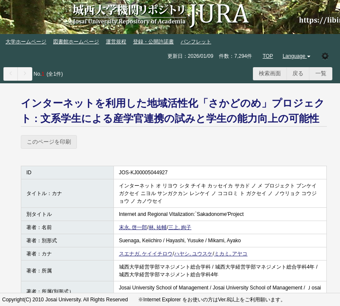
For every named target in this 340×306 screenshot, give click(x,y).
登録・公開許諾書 (153, 42)
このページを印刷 (49, 142)
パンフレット (196, 42)
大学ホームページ (26, 42)
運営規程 (116, 42)
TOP (268, 56)
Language (297, 56)
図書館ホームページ (76, 42)
